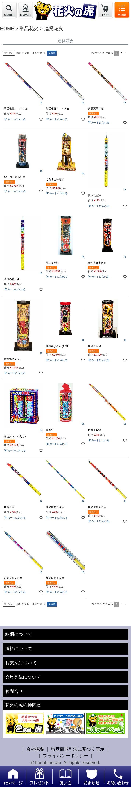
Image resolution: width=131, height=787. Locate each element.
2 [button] (121, 53)
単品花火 (29, 28)
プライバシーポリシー (65, 755)
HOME (7, 28)
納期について (18, 634)
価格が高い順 (39, 53)
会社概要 (35, 749)
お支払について (21, 662)
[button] (125, 53)
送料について (18, 648)
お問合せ (14, 691)
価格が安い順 (22, 53)
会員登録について (23, 677)
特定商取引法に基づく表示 (78, 749)
